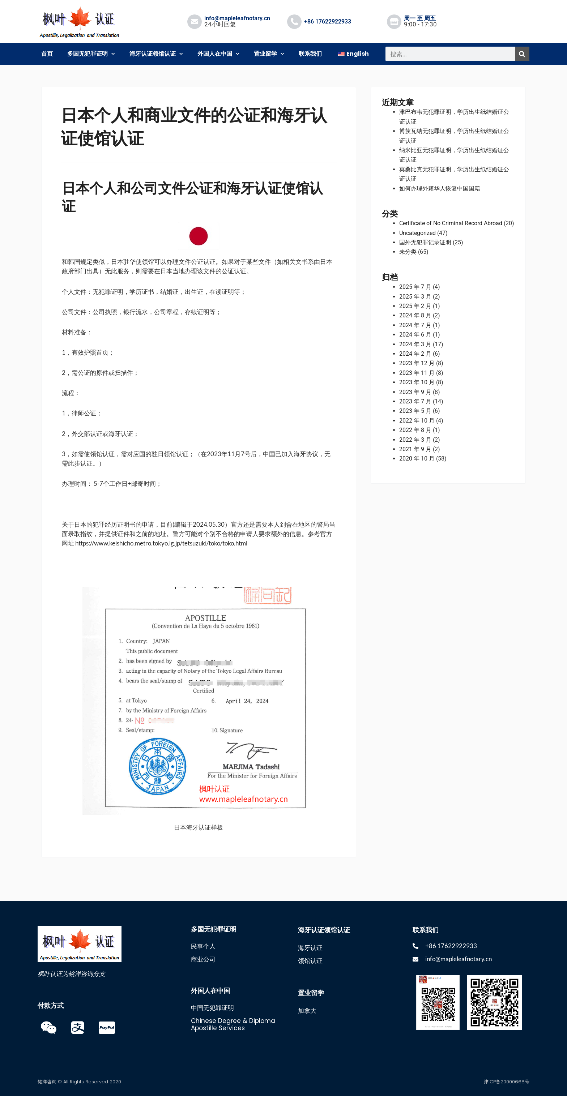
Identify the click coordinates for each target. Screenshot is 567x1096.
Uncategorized (417, 233)
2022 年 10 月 (417, 420)
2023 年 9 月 (415, 392)
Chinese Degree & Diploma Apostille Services (233, 1024)
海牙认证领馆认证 (156, 53)
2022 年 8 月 (415, 430)
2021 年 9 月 (415, 449)
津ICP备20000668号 (506, 1081)
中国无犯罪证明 (212, 1007)
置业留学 (269, 53)
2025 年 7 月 (415, 286)
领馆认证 (310, 960)
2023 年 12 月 (417, 363)
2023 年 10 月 (417, 382)
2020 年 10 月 (417, 458)
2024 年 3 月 (415, 344)
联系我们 (310, 54)
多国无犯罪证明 (91, 53)
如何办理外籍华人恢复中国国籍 (439, 188)
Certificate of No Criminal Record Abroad (450, 223)
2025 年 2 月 (415, 306)
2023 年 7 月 (415, 401)
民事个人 (203, 946)
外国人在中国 (218, 53)
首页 (47, 54)
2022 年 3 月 (415, 439)
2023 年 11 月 (417, 372)
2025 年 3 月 (415, 296)
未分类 (408, 251)
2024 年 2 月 (415, 353)
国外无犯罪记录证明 (425, 242)
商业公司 (203, 959)
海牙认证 (310, 947)
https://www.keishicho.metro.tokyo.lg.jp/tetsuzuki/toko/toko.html (161, 543)
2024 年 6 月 (415, 334)
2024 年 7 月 (415, 325)
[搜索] (522, 54)
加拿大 (307, 1010)
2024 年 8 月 (415, 315)
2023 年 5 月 (415, 410)
